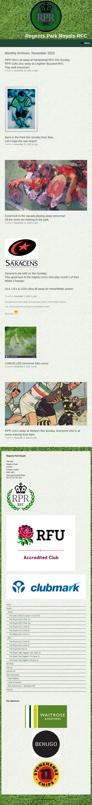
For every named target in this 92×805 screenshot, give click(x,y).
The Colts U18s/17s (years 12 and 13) (24, 616)
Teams (9, 608)
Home (8, 605)
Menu (85, 43)
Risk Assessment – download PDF (22, 686)
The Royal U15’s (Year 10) (19, 623)
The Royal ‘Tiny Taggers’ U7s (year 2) (24, 656)
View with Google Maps (15, 475)
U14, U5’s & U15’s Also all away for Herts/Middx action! (39, 288)
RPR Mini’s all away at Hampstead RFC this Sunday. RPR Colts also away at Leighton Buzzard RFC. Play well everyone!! (37, 63)
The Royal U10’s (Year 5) (19, 645)
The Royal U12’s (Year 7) (19, 634)
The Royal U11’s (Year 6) (19, 641)
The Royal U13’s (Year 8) (19, 630)
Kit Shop (9, 664)
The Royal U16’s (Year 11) (19, 619)
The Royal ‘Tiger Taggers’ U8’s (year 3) (25, 653)
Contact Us (10, 671)
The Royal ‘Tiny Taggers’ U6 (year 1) (24, 660)
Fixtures (9, 690)
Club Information (13, 675)
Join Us (9, 667)
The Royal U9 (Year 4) (18, 649)
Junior (10, 612)
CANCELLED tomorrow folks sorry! (26, 363)
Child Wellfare (13, 678)
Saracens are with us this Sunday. (46, 277)
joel (36, 70)
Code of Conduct (14, 682)
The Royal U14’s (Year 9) (19, 627)
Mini (9, 638)
